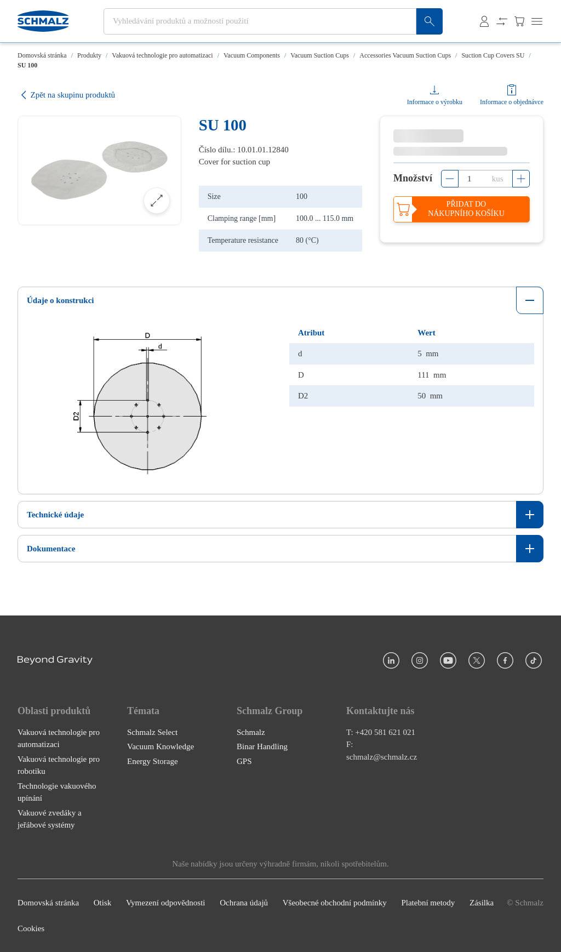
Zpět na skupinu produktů (66, 95)
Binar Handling (262, 746)
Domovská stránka (42, 55)
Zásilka (482, 902)
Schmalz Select (152, 732)
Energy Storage (152, 761)
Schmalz (251, 732)
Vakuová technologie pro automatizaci (162, 55)
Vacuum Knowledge (160, 746)
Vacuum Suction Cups (319, 55)
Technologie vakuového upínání (57, 792)
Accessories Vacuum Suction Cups (405, 55)
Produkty (89, 55)
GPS (244, 761)
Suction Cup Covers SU (492, 55)
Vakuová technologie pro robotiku (59, 765)
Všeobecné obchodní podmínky (335, 902)
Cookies (31, 928)
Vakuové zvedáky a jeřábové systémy (50, 819)
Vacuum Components (252, 55)
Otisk (103, 902)
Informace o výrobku (434, 102)
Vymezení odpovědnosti (165, 902)
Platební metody (428, 902)
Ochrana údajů (244, 902)
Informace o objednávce (511, 102)
